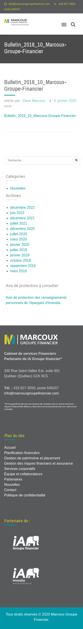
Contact (10, 490)
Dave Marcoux (34, 101)
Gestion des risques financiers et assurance (38, 463)
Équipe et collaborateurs (23, 474)
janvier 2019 (19, 255)
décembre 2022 (22, 207)
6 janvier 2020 (65, 101)
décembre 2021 (22, 218)
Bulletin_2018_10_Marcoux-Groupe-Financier (40, 116)
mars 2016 (18, 271)
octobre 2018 (20, 260)
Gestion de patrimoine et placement (32, 458)
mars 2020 (18, 239)
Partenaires (13, 479)
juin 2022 (17, 213)
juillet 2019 (18, 250)
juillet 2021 (18, 223)
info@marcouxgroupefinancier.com (29, 4)
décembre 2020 (22, 229)
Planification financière (22, 453)
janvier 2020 (19, 244)
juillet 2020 (18, 234)
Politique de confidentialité (24, 495)
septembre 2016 (23, 266)
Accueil (10, 447)
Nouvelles (18, 188)
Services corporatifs (19, 469)
